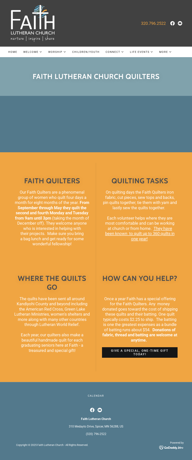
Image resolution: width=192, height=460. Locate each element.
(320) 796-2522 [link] (96, 434)
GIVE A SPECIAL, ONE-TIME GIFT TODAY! (139, 352)
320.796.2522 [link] (153, 23)
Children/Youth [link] (86, 51)
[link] (32, 23)
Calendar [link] (96, 395)
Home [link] (12, 51)
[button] (32, 52)
